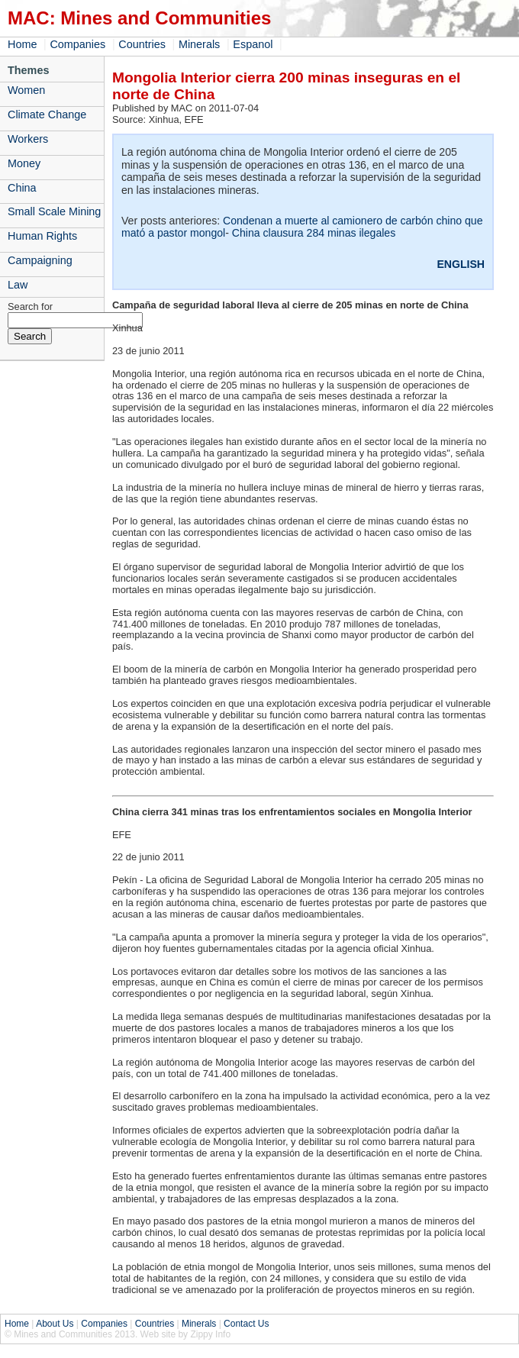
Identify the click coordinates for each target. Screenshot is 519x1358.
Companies (77, 44)
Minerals (199, 44)
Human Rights (42, 236)
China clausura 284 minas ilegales (313, 233)
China (22, 188)
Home (22, 44)
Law (17, 285)
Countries (142, 44)
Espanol (252, 44)
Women (26, 90)
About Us (54, 1323)
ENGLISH (461, 264)
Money (24, 163)
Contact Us (246, 1323)
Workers (28, 139)
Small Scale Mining (54, 211)
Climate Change (47, 114)
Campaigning (40, 260)
